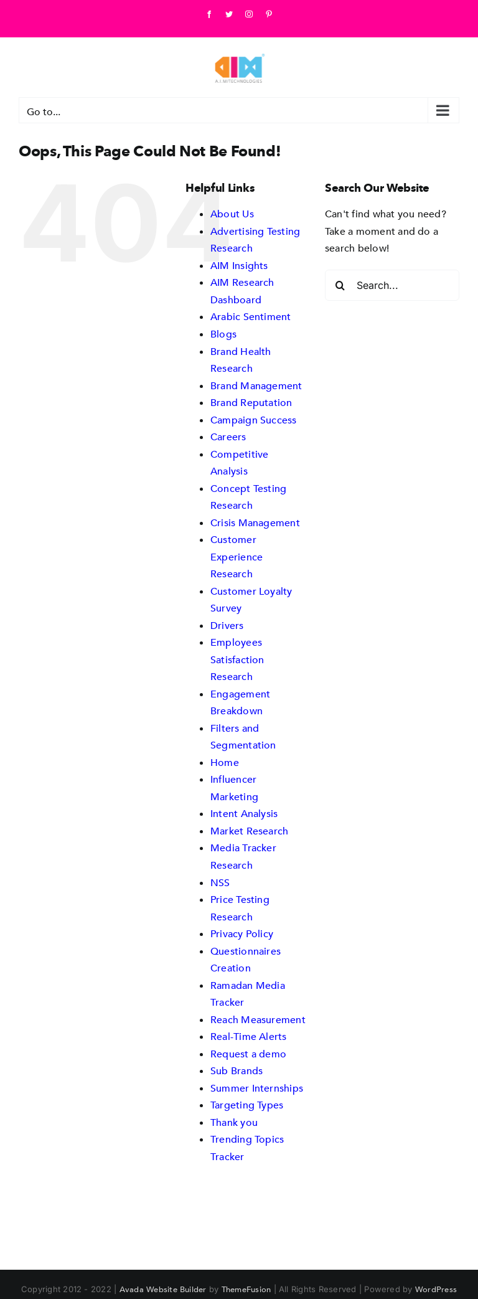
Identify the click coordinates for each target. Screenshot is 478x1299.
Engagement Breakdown (240, 702)
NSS (220, 882)
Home (224, 762)
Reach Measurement (258, 1019)
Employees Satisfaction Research (237, 659)
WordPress (436, 1289)
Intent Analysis (244, 813)
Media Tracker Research (243, 856)
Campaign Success (253, 420)
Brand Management (256, 385)
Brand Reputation (251, 402)
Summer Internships (256, 1088)
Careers (228, 436)
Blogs (223, 334)
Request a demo (248, 1054)
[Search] (340, 285)
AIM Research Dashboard (242, 291)
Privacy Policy (241, 933)
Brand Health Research (240, 360)
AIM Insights (239, 265)
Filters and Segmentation (243, 736)
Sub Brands (236, 1070)
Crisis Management (255, 522)
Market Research (249, 831)
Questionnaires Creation (245, 959)
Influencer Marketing (234, 788)
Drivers (227, 625)
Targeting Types (247, 1105)
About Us (232, 213)
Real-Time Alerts (248, 1036)
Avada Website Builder (163, 1289)
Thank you (234, 1122)
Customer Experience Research (236, 556)
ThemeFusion (246, 1289)
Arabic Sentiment (250, 316)
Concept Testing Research (248, 497)
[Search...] (392, 285)
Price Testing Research (239, 908)
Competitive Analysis (239, 462)
